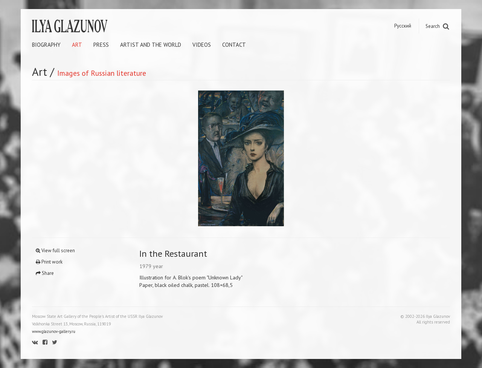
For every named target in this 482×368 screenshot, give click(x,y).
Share (45, 273)
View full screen (55, 250)
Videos (201, 44)
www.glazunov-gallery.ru (53, 331)
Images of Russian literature (101, 73)
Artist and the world (150, 44)
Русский (402, 26)
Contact (234, 44)
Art (77, 44)
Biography (46, 44)
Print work (49, 262)
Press (101, 44)
